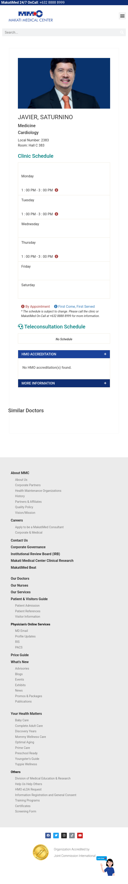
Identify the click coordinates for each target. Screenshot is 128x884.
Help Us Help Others (28, 784)
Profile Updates (25, 636)
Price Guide (20, 655)
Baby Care (22, 720)
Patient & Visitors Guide (29, 599)
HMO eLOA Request (28, 789)
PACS (18, 647)
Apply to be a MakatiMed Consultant (39, 527)
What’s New (20, 662)
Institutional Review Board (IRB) (35, 554)
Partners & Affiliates (28, 501)
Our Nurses (19, 585)
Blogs (19, 674)
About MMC (20, 473)
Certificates (23, 806)
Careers (17, 520)
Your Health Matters (26, 714)
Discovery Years (25, 731)
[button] (122, 15)
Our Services (21, 592)
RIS (17, 641)
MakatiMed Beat (23, 567)
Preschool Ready (26, 753)
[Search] (122, 32)
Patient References (28, 611)
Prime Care (22, 748)
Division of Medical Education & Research (42, 778)
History (20, 496)
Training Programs (27, 800)
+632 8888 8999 (52, 2)
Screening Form (25, 811)
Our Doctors (20, 578)
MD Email (21, 631)
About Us (21, 479)
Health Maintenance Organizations (38, 490)
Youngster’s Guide (27, 759)
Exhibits (20, 685)
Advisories (22, 668)
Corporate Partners (28, 485)
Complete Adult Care (29, 726)
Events (19, 679)
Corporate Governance (28, 547)
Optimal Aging (24, 742)
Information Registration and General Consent (45, 795)
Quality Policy (24, 507)
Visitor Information (27, 616)
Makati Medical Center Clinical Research (42, 561)
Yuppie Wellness (26, 764)
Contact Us (19, 540)
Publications (23, 701)
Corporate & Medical (28, 532)
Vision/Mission (25, 512)
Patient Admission (27, 605)
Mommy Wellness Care (30, 737)
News (19, 690)
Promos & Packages (28, 696)
